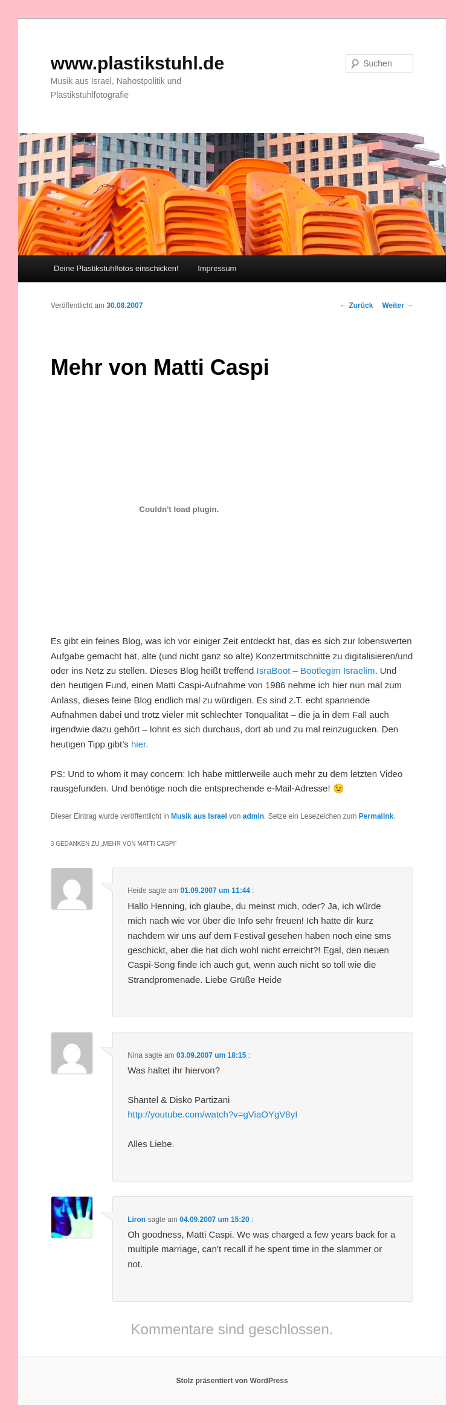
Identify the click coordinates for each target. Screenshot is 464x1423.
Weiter (397, 305)
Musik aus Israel (199, 816)
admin (253, 816)
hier (138, 744)
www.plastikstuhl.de (137, 63)
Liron (136, 1219)
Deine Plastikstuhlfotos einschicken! (116, 268)
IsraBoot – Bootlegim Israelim (316, 670)
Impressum (217, 268)
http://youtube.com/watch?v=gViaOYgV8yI (212, 1114)
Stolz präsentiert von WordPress (232, 1381)
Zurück (356, 305)
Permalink (376, 816)
